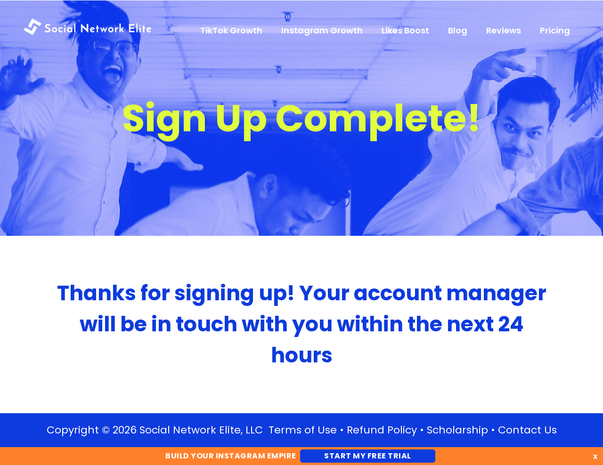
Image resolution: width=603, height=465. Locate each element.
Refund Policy (382, 430)
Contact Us (527, 430)
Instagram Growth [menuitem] (322, 30)
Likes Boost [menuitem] (405, 30)
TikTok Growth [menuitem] (231, 30)
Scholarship (457, 430)
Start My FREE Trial (367, 455)
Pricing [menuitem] (555, 30)
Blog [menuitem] (457, 30)
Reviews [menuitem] (503, 30)
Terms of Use (303, 430)
